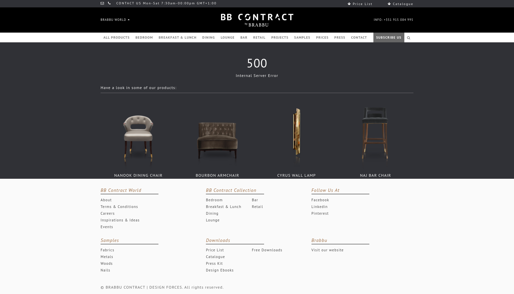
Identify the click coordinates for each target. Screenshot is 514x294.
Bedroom (214, 200)
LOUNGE (227, 37)
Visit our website (327, 250)
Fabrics (107, 250)
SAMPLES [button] (302, 37)
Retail (257, 206)
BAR (244, 37)
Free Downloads (267, 250)
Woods (107, 263)
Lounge (213, 220)
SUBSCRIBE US (388, 37)
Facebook (320, 200)
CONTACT (359, 37)
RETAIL (259, 37)
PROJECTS (279, 37)
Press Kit (214, 263)
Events (107, 226)
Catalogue (400, 4)
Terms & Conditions (119, 206)
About (106, 200)
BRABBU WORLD (115, 20)
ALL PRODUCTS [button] (117, 37)
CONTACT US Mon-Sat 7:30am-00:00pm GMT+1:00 (159, 3)
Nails (105, 270)
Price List (359, 4)
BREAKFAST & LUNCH (178, 37)
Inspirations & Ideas (120, 220)
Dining (212, 213)
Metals (107, 256)
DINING (208, 37)
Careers (108, 213)
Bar (255, 200)
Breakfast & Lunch (223, 206)
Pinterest (320, 213)
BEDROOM (144, 37)
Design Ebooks (220, 270)
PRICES (322, 37)
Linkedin (319, 206)
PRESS (339, 37)
